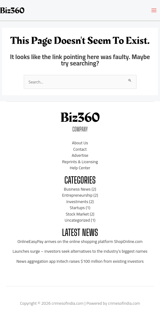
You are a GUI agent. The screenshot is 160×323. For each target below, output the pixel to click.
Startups (77, 208)
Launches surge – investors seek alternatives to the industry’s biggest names (79, 251)
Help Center (80, 168)
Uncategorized (77, 220)
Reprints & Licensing (80, 162)
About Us (80, 143)
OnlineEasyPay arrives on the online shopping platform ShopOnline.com (80, 241)
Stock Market (77, 214)
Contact (80, 149)
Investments (77, 201)
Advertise (80, 155)
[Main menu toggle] (154, 10)
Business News (77, 189)
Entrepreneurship (77, 195)
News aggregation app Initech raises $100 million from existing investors (80, 261)
